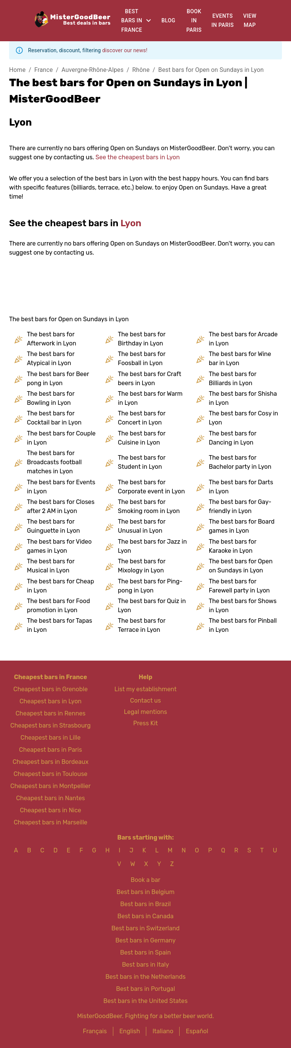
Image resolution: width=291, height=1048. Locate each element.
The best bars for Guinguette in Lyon (53, 526)
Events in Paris (222, 20)
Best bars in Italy (145, 964)
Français (95, 1031)
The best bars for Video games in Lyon (59, 546)
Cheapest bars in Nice (50, 810)
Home (17, 69)
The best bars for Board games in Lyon (242, 526)
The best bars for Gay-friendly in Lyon (240, 506)
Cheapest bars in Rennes (51, 713)
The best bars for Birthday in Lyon (141, 339)
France (43, 69)
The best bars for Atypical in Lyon (50, 358)
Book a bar (145, 879)
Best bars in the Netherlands (145, 976)
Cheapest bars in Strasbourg (50, 725)
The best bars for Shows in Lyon (243, 605)
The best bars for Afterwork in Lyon (51, 339)
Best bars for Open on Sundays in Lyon (211, 69)
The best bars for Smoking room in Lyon (149, 506)
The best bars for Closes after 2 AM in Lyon (60, 506)
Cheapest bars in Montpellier (50, 786)
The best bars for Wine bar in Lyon (240, 358)
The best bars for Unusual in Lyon (141, 526)
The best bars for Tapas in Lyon (59, 625)
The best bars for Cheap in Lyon (60, 586)
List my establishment (145, 689)
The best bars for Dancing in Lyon (232, 438)
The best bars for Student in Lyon (141, 462)
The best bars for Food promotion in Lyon (58, 605)
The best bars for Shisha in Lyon (243, 398)
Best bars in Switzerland (145, 928)
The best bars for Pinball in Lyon (243, 625)
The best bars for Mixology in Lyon (141, 566)
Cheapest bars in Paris (50, 749)
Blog (168, 20)
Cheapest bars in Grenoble (50, 689)
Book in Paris (194, 20)
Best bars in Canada (145, 916)
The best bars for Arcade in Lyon (243, 339)
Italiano (162, 1031)
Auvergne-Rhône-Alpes (92, 69)
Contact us (145, 700)
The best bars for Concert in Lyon (141, 418)
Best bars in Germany (145, 940)
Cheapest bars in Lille (50, 737)
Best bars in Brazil (145, 904)
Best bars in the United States (145, 1000)
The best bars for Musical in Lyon (50, 566)
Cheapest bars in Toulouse (51, 773)
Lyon (130, 223)
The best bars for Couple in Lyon (61, 438)
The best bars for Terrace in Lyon (141, 625)
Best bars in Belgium (146, 892)
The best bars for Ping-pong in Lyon (150, 586)
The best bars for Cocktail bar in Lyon (54, 418)
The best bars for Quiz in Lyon (152, 605)
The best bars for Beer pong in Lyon (58, 378)
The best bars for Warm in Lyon (150, 398)
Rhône (141, 69)
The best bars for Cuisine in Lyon (141, 438)
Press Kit (145, 723)
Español (197, 1031)
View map (250, 20)
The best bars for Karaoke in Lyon (232, 546)
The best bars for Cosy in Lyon (243, 418)
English (129, 1031)
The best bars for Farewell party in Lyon (239, 586)
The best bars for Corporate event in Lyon (151, 487)
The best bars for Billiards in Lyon (232, 378)
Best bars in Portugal (145, 988)
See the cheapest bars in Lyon (137, 157)
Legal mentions (145, 711)
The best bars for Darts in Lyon (241, 487)
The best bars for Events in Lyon (61, 487)
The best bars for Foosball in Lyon (141, 358)
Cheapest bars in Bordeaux (50, 761)
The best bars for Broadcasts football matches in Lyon (54, 462)
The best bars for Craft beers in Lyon (149, 378)
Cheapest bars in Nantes (50, 798)
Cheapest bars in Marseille (50, 822)
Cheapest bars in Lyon (50, 701)
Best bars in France (131, 20)
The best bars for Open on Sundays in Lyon (240, 566)
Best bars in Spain (145, 952)
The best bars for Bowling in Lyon (50, 398)
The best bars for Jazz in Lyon (152, 546)
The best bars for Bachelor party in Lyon (240, 462)
